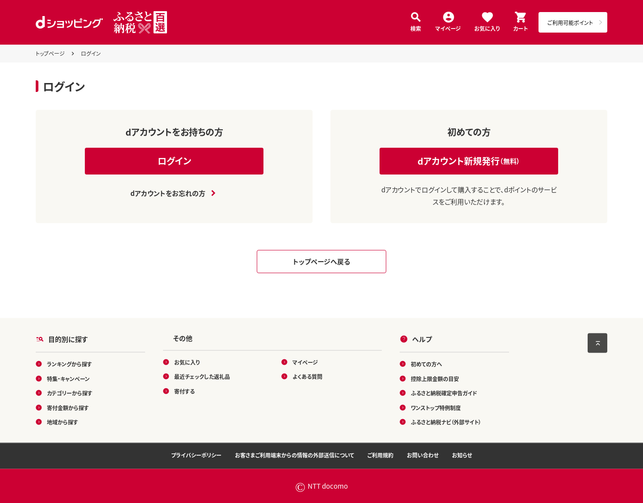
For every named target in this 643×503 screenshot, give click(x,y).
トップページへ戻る (321, 261)
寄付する (184, 391)
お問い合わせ (422, 455)
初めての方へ (426, 364)
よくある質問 (307, 376)
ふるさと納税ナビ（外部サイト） (446, 422)
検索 (415, 28)
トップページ (50, 53)
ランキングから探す (69, 364)
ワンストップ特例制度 (436, 407)
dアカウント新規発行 (469, 160)
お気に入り (487, 28)
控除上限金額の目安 (435, 378)
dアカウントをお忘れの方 (167, 193)
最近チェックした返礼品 (202, 376)
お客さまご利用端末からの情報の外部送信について (294, 455)
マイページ (448, 28)
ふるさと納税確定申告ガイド (444, 393)
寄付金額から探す (68, 407)
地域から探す (62, 422)
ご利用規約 (380, 455)
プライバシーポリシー (196, 455)
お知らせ (462, 455)
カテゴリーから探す (69, 393)
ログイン (174, 160)
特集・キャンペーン (68, 378)
